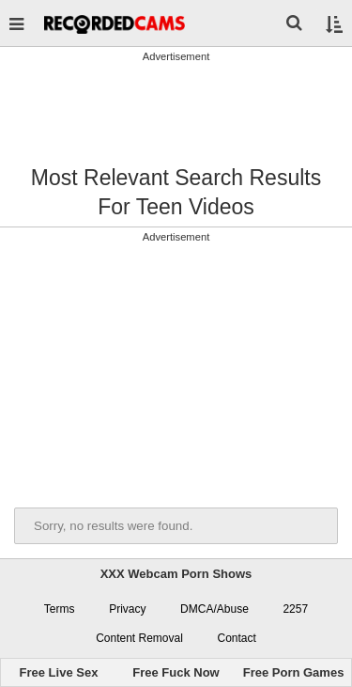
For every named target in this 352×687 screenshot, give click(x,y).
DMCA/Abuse (214, 609)
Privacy (127, 609)
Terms (59, 609)
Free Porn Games (293, 672)
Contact (236, 638)
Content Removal (139, 638)
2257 (295, 609)
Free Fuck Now (175, 672)
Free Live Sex (59, 672)
